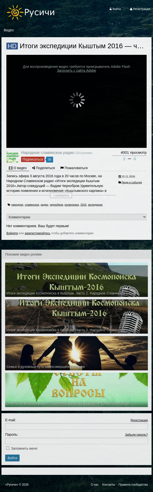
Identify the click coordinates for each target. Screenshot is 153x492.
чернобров (56, 204)
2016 (83, 204)
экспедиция (95, 204)
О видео (18, 168)
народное (17, 204)
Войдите (12, 233)
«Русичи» (11, 484)
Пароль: (11, 434)
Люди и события (132, 182)
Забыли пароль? (136, 434)
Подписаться (33, 159)
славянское (32, 204)
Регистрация (139, 420)
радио (44, 204)
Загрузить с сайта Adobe (76, 70)
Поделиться (43, 168)
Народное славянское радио (47, 152)
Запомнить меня (24, 448)
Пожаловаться (74, 168)
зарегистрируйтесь (37, 233)
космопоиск (72, 204)
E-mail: (10, 420)
